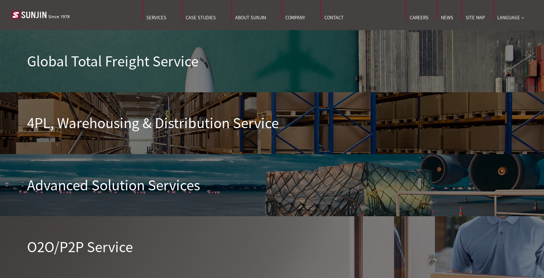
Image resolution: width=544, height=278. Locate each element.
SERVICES (156, 17)
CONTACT (334, 17)
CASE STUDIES (201, 17)
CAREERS (419, 17)
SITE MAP (475, 17)
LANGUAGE (510, 17)
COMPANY (295, 17)
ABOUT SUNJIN (250, 17)
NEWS (447, 17)
